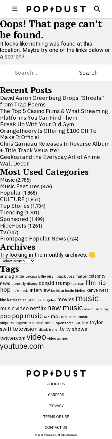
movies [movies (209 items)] (65, 299)
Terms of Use (56, 416)
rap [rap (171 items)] (54, 316)
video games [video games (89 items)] (57, 338)
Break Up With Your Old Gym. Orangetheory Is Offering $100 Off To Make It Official (48, 131)
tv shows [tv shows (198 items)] (76, 328)
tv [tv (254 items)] (62, 328)
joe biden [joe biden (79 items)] (57, 290)
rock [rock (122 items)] (63, 316)
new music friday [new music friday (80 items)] (96, 309)
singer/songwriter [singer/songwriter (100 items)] (15, 322)
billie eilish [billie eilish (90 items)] (47, 276)
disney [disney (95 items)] (32, 283)
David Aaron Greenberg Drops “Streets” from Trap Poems (52, 101)
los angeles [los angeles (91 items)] (46, 300)
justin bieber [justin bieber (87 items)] (75, 290)
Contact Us (56, 427)
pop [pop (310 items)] (5, 316)
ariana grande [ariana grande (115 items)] (12, 276)
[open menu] (15, 9)
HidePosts (13, 225)
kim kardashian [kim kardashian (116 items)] (13, 300)
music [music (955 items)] (87, 298)
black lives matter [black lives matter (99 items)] (72, 276)
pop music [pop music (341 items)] (27, 316)
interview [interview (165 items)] (40, 290)
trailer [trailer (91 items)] (54, 329)
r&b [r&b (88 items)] (47, 317)
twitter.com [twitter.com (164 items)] (12, 338)
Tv (3, 232)
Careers (56, 394)
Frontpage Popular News (33, 238)
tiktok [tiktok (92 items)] (43, 329)
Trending (11, 212)
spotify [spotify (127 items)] (81, 322)
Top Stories (15, 205)
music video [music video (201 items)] (14, 308)
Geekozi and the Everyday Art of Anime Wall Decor (50, 160)
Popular (10, 192)
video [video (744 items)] (36, 336)
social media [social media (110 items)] (43, 322)
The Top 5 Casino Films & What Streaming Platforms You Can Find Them (54, 114)
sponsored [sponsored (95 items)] (64, 323)
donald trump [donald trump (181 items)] (54, 283)
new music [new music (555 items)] (65, 307)
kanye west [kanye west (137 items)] (97, 290)
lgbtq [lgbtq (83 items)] (32, 300)
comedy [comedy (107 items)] (18, 283)
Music (7, 179)
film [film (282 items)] (90, 283)
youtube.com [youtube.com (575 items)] (22, 346)
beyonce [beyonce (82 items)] (31, 276)
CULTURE (12, 199)
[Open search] (97, 9)
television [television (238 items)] (25, 328)
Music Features (20, 186)
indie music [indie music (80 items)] (20, 290)
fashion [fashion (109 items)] (77, 283)
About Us (56, 384)
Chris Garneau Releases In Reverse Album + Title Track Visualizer (55, 147)
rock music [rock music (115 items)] (78, 316)
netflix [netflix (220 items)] (38, 308)
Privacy (56, 405)
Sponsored (14, 218)
